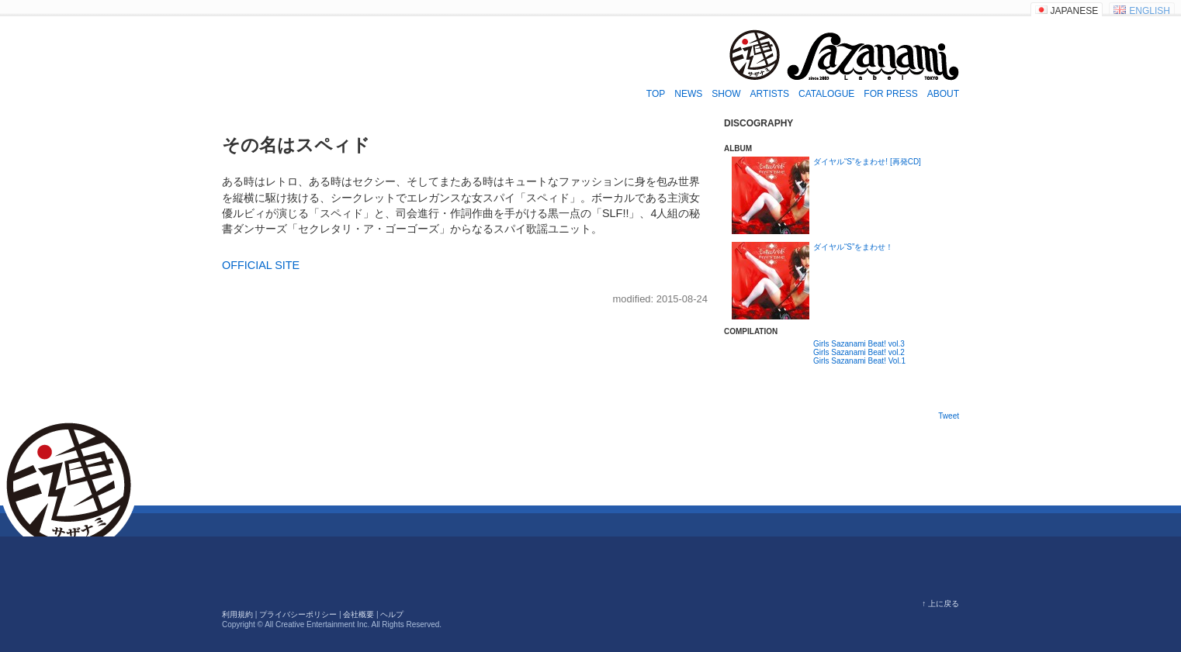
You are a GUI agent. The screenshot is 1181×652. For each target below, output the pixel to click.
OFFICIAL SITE (261, 265)
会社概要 (358, 614)
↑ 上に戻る (940, 603)
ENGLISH (1149, 10)
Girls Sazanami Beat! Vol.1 (859, 361)
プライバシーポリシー (298, 614)
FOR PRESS (890, 93)
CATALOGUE (826, 93)
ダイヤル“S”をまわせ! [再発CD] (867, 161)
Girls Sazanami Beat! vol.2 (859, 352)
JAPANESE (1075, 10)
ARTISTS (769, 93)
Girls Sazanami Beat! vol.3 (859, 344)
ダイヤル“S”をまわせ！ (853, 247)
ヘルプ (391, 614)
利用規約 (237, 614)
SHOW (726, 93)
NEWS (688, 93)
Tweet (948, 416)
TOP (655, 93)
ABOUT (943, 93)
